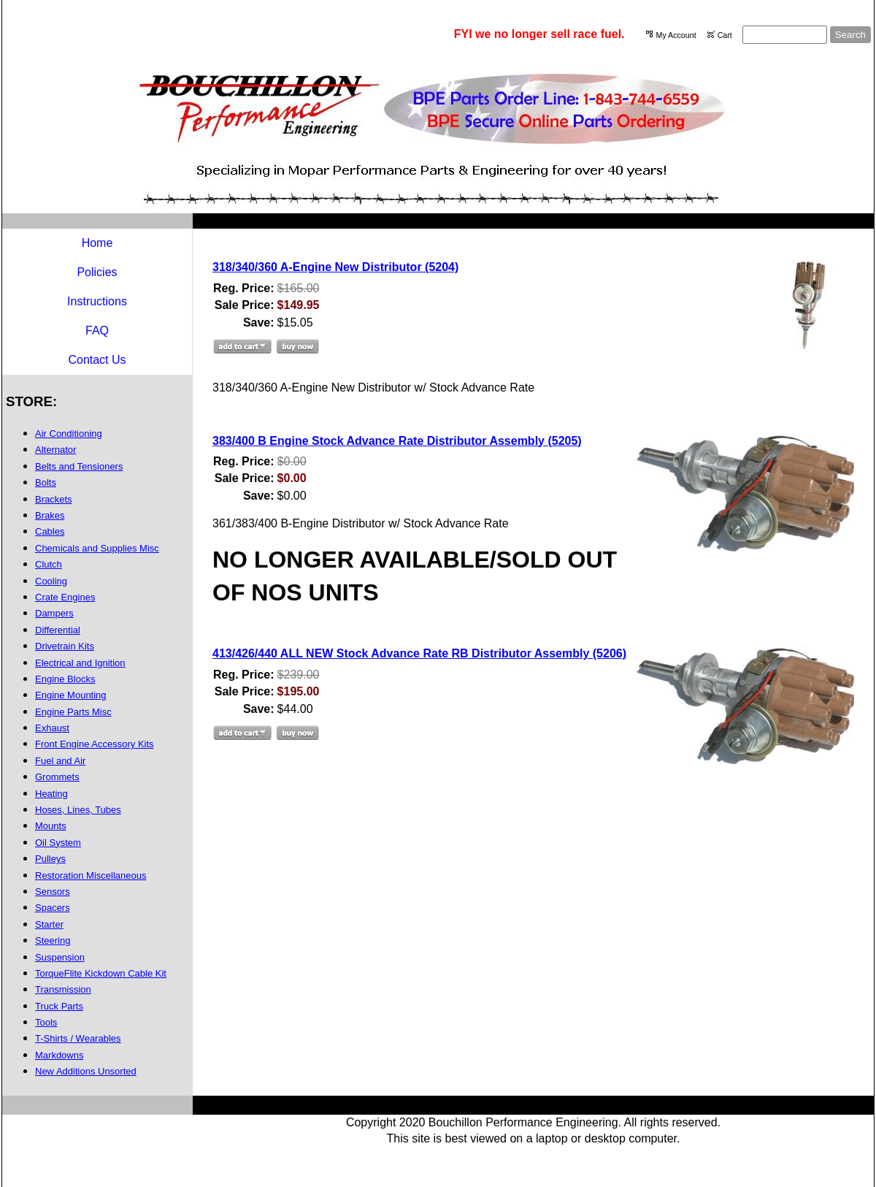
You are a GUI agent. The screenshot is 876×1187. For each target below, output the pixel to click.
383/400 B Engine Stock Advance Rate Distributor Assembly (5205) (397, 441)
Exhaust (52, 727)
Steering (52, 940)
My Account (676, 35)
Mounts (50, 825)
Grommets (57, 776)
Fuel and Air (60, 760)
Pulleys (50, 858)
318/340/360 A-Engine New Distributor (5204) (335, 267)
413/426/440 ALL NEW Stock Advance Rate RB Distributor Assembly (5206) (419, 653)
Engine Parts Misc (73, 711)
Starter (49, 924)
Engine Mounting (71, 695)
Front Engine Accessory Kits (94, 743)
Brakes (49, 515)
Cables (49, 531)
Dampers (54, 613)
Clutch (48, 564)
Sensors (52, 891)
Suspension (60, 957)
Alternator (55, 449)
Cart (725, 35)
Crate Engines (65, 597)
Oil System (58, 842)
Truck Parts (59, 1006)
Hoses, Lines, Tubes (78, 809)
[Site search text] (784, 35)
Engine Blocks (65, 678)
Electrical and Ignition (80, 662)
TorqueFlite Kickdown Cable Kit (100, 973)
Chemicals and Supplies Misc (97, 548)
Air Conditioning (68, 433)
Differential (57, 630)
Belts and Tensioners (79, 466)
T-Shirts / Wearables (78, 1038)
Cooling (51, 581)
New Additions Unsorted (86, 1071)
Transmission (63, 989)
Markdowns (59, 1055)
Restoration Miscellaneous (90, 875)
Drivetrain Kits (64, 646)
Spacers (52, 907)
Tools (46, 1022)
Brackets (53, 499)
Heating (51, 793)
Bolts (45, 482)
